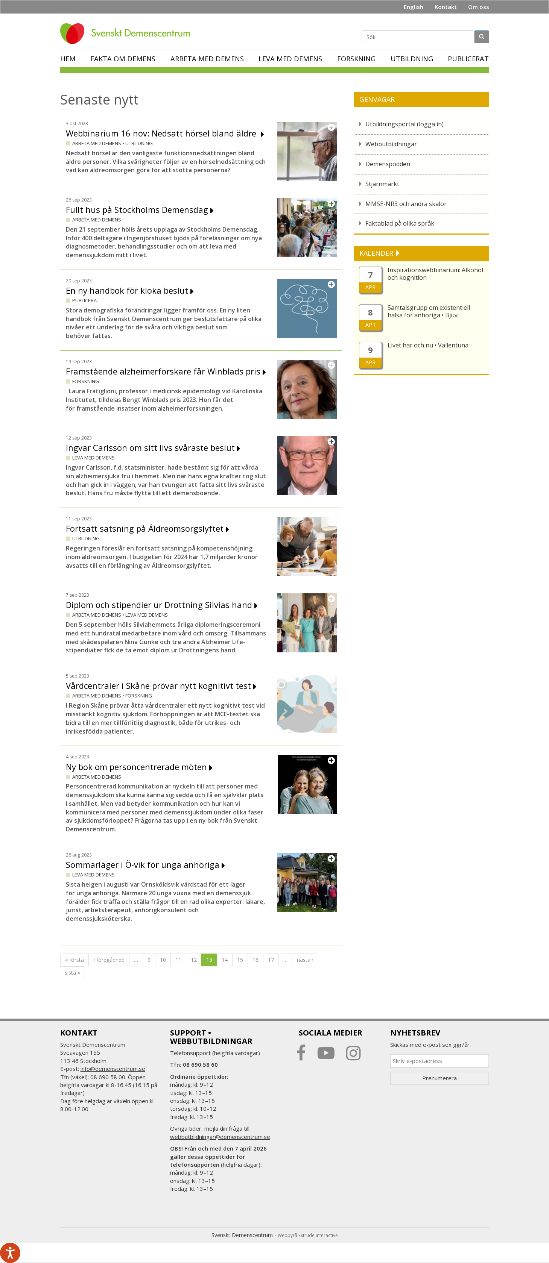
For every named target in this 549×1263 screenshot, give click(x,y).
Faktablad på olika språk (399, 223)
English (413, 7)
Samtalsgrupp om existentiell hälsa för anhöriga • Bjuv (429, 311)
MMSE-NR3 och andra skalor (406, 204)
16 (255, 959)
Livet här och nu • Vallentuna (428, 345)
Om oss (478, 7)
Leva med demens (290, 58)
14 (225, 959)
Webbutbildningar (391, 144)
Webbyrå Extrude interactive (308, 1235)
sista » (72, 972)
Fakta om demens (122, 58)
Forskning (356, 58)
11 (178, 959)
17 (271, 959)
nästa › (305, 959)
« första (74, 959)
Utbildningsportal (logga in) (404, 124)
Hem (68, 58)
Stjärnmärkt (382, 184)
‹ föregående (109, 959)
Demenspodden (387, 164)
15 (240, 959)
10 (163, 959)
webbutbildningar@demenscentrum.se (220, 1136)
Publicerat (468, 58)
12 (194, 959)
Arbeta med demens (207, 58)
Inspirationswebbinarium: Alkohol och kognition (435, 274)
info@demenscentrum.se (113, 1068)
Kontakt (446, 7)
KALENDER (377, 253)
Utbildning (412, 58)
